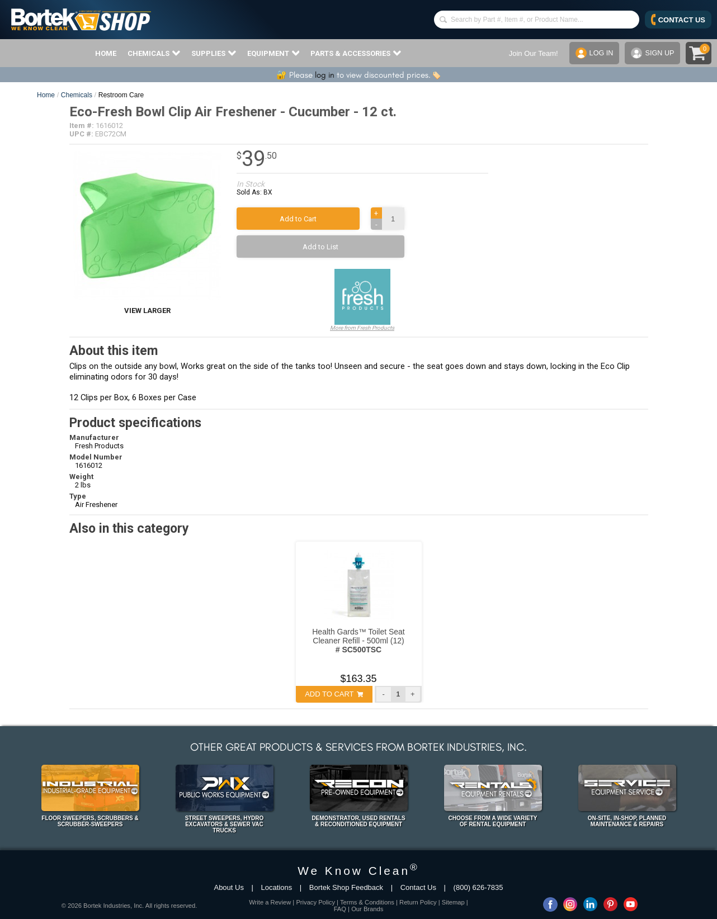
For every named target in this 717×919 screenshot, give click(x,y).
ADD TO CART (334, 694)
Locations (277, 887)
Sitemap (453, 902)
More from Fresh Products (362, 300)
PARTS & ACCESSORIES (355, 53)
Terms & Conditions (367, 902)
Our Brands (367, 909)
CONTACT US (678, 19)
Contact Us (418, 887)
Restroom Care (121, 95)
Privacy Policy (315, 902)
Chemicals (76, 95)
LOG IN (593, 53)
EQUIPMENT (273, 53)
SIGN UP (652, 53)
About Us (228, 887)
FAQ (340, 909)
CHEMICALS (154, 53)
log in (324, 75)
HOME (105, 53)
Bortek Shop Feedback (346, 887)
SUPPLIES (213, 53)
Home (46, 95)
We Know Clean (358, 870)
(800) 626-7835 (478, 887)
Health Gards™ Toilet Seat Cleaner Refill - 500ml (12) (358, 640)
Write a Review (270, 902)
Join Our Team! (531, 53)
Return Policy (418, 902)
